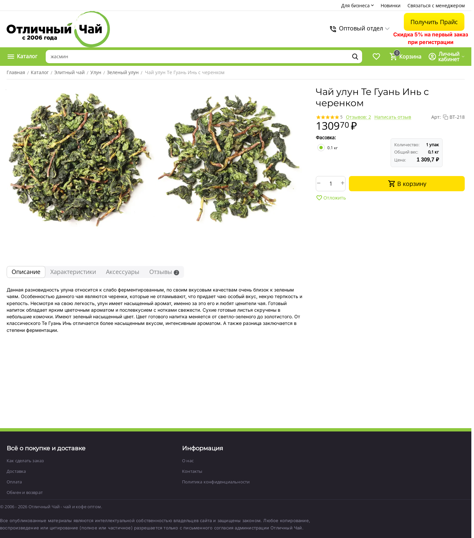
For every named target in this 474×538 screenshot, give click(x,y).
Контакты (192, 471)
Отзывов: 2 (358, 117)
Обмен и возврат (25, 492)
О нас (188, 461)
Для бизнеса (358, 5)
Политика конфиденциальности (216, 482)
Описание (26, 272)
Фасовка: (326, 137)
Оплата (14, 482)
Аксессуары (122, 272)
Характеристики (73, 272)
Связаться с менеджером (436, 5)
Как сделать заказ (25, 461)
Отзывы (164, 272)
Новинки (391, 5)
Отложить (331, 198)
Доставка (16, 471)
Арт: (436, 117)
